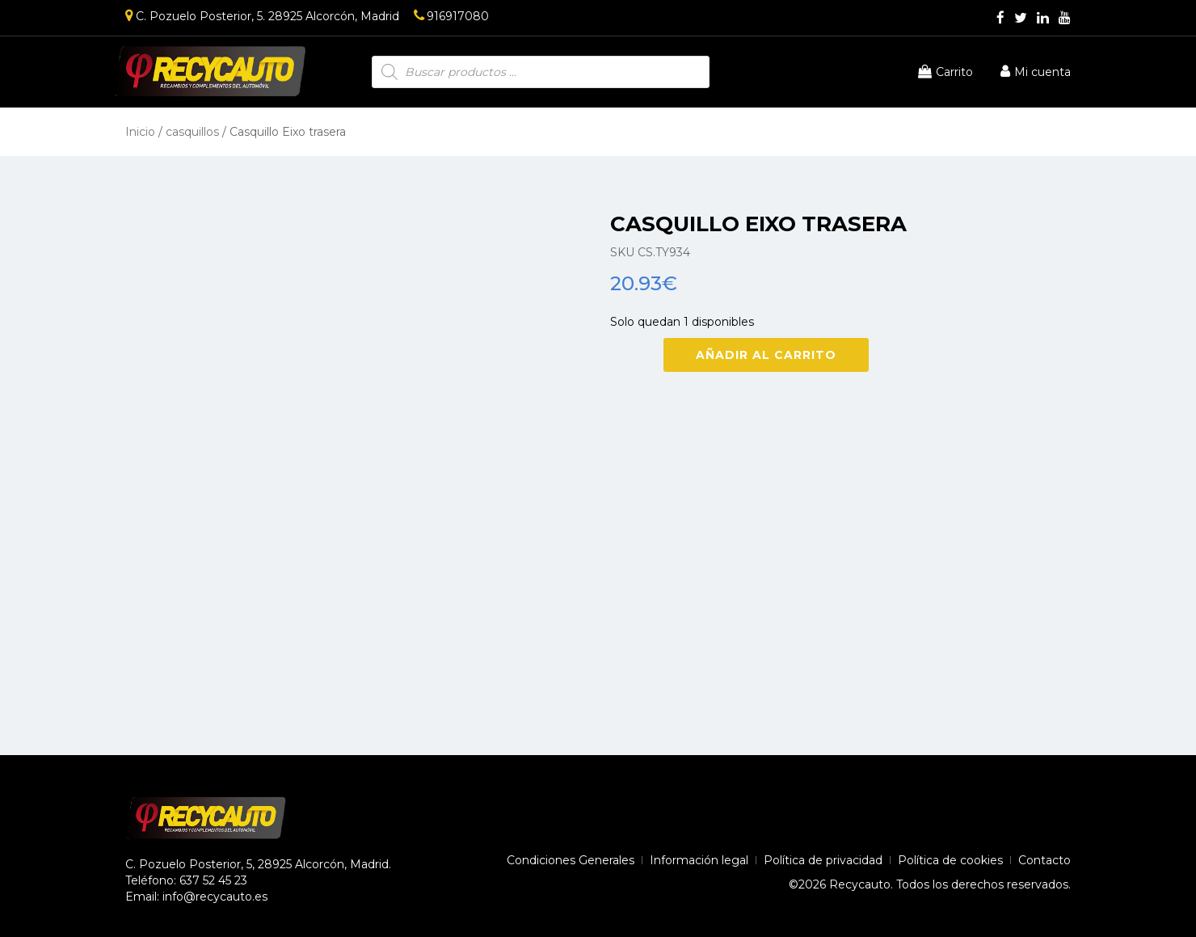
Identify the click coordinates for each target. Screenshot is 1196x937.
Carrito (945, 72)
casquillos (192, 132)
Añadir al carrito (766, 355)
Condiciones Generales (570, 860)
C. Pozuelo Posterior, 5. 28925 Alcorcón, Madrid (262, 16)
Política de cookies (950, 860)
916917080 (451, 16)
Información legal (699, 860)
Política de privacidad (823, 860)
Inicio (140, 132)
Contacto (1044, 860)
